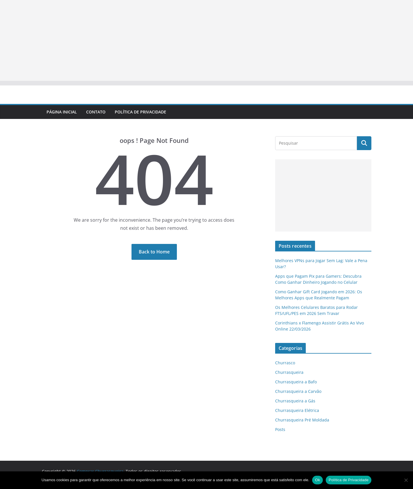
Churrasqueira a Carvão (298, 391)
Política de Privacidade (140, 112)
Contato (95, 112)
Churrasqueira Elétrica (297, 410)
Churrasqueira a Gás (295, 401)
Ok (317, 480)
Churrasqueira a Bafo (296, 382)
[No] (406, 480)
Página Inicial (62, 112)
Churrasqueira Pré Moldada (302, 420)
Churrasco (285, 362)
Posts (280, 429)
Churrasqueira (289, 372)
